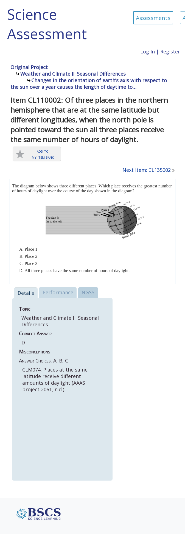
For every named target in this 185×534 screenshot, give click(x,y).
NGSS (88, 292)
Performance (58, 292)
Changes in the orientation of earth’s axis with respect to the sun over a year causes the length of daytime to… (88, 83)
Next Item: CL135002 (146, 170)
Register (170, 51)
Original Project (29, 67)
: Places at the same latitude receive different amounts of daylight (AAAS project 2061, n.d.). (55, 379)
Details (26, 293)
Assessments (153, 18)
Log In (147, 51)
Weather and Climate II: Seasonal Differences (73, 73)
